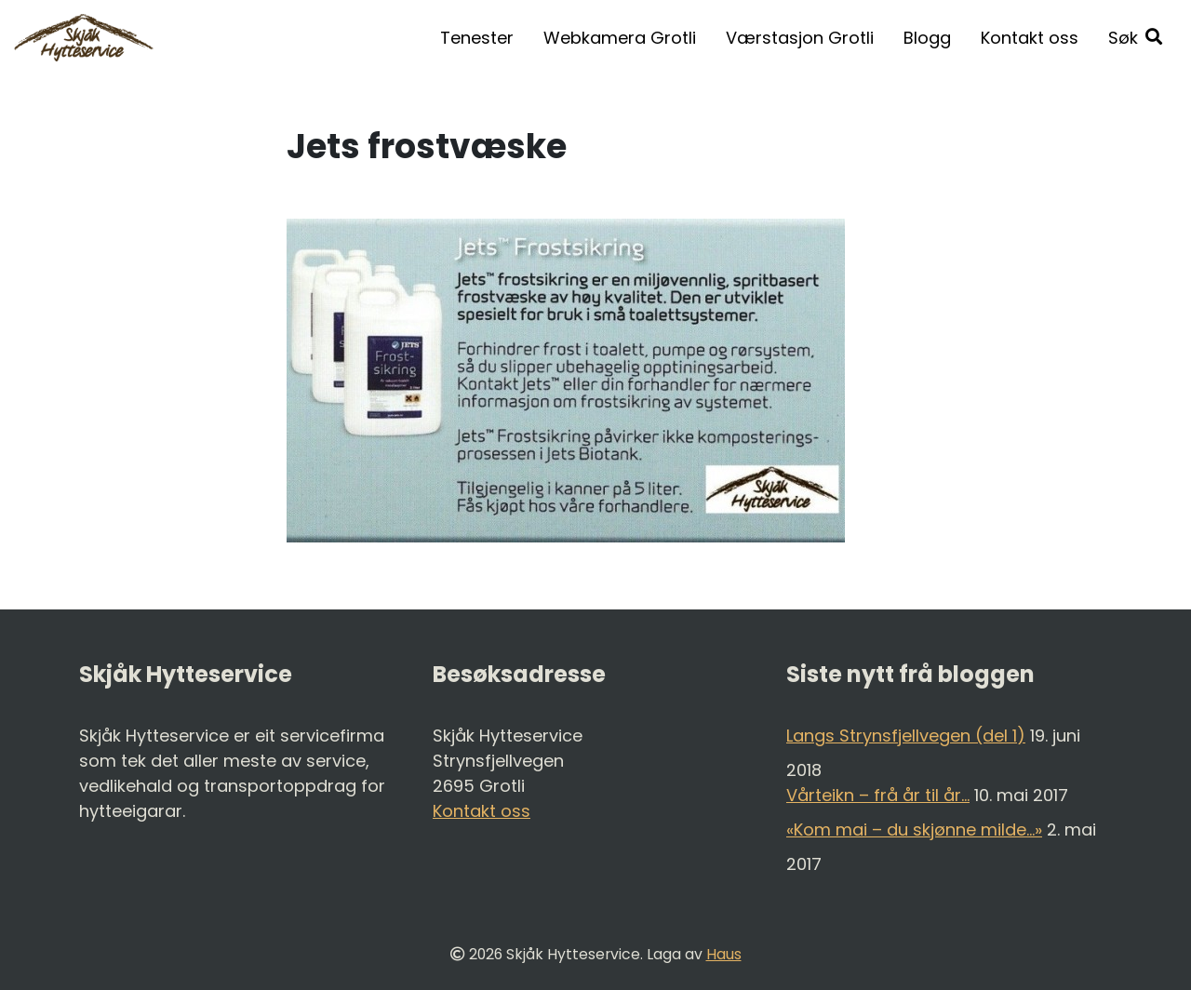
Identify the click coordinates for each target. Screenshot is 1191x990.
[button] (1135, 37)
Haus (724, 954)
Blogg (927, 37)
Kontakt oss (1029, 37)
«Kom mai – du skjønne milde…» (914, 829)
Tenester (477, 37)
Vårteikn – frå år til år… (878, 795)
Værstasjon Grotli (800, 37)
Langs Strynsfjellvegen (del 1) (905, 735)
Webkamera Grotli (619, 37)
